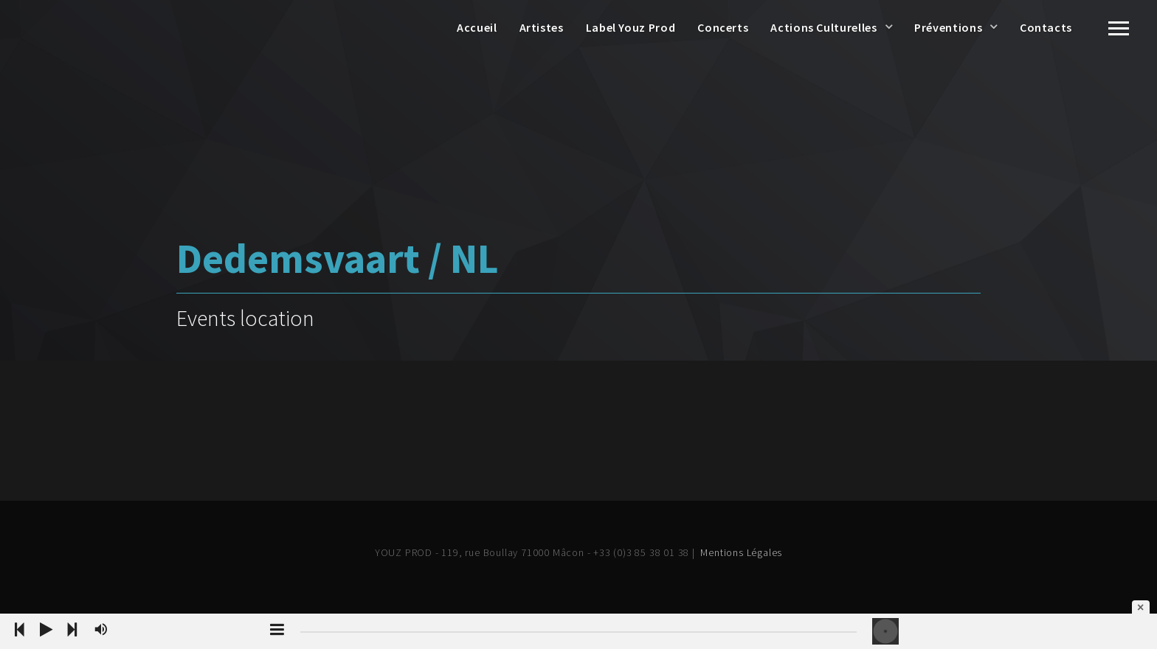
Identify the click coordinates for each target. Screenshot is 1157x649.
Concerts (722, 27)
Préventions (948, 27)
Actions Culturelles (823, 27)
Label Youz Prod (631, 27)
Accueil (477, 27)
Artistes (541, 27)
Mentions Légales (741, 552)
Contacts (1046, 27)
